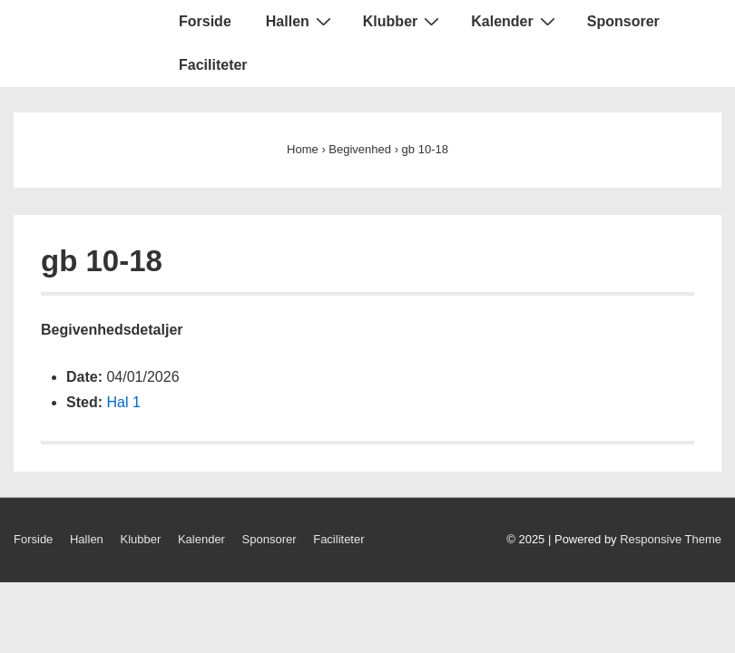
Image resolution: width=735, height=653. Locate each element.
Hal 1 (123, 402)
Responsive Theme (670, 539)
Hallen (301, 21)
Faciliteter (213, 65)
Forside (205, 21)
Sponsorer (623, 21)
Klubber (403, 21)
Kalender (515, 21)
